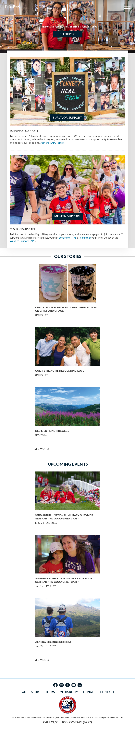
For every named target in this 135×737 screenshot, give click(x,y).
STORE (35, 692)
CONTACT (107, 692)
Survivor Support (67, 118)
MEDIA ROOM (69, 692)
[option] (67, 26)
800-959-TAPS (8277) (77, 722)
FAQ (23, 692)
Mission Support (67, 216)
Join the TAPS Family (52, 142)
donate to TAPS (67, 237)
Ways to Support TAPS (22, 241)
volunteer (85, 237)
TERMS (50, 692)
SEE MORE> (41, 448)
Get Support (68, 34)
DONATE (89, 692)
